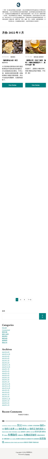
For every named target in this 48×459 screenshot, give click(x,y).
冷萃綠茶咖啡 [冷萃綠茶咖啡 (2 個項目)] (36, 425)
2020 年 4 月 (5, 403)
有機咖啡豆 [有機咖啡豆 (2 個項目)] (20, 435)
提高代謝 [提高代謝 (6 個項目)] (38, 432)
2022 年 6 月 (5, 371)
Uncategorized (6, 330)
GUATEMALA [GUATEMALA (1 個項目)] (5, 425)
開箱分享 (4, 342)
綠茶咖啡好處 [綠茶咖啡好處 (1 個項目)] (7, 442)
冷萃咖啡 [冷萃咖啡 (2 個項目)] (30, 425)
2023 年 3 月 (5, 360)
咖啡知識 (4, 338)
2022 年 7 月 (5, 369)
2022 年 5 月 (5, 373)
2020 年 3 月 (5, 405)
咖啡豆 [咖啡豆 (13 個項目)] (33, 429)
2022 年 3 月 (5, 377)
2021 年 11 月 (6, 386)
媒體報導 (41, 57)
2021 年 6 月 (5, 396)
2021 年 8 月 (5, 392)
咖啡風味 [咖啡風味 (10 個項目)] (39, 429)
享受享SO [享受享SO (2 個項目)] (24, 425)
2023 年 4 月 (5, 358)
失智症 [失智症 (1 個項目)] (19, 431)
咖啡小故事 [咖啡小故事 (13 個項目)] (10, 429)
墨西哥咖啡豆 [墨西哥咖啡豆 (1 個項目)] (14, 431)
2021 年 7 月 (5, 394)
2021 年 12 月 (6, 384)
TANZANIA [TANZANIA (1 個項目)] (14, 425)
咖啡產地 (13, 57)
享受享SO (26, 6)
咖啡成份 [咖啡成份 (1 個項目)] (16, 429)
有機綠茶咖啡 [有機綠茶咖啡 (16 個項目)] (30, 435)
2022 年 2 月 (5, 379)
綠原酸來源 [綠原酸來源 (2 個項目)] (23, 438)
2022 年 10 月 (6, 367)
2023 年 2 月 (5, 362)
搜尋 (3, 311)
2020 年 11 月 (6, 398)
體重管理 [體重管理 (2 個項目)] (26, 442)
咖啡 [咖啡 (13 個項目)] (42, 425)
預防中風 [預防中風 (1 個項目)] (22, 442)
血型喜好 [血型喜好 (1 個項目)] (12, 442)
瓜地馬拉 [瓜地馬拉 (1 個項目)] (14, 438)
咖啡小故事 (5, 334)
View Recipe (12, 85)
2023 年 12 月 (6, 354)
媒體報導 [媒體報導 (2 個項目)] (23, 431)
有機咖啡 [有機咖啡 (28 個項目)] (12, 435)
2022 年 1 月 (5, 381)
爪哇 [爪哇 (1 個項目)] (11, 438)
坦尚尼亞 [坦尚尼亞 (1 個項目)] (7, 431)
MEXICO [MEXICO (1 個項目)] (10, 425)
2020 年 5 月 (5, 401)
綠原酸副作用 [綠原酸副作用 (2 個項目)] (29, 438)
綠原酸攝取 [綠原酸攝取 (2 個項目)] (36, 438)
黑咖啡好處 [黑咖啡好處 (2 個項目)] (36, 442)
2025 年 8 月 (5, 352)
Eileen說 (4, 328)
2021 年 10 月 (6, 388)
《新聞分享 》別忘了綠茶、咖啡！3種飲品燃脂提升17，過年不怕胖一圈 (35, 63)
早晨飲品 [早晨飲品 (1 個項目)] (5, 435)
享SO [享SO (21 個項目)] (19, 425)
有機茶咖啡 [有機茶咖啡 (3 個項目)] (7, 438)
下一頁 (29, 299)
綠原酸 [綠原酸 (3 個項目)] (18, 438)
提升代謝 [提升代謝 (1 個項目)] (32, 431)
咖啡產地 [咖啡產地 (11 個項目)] (22, 429)
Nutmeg (27, 454)
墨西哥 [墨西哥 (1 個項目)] (10, 431)
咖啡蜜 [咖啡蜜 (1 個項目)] (28, 429)
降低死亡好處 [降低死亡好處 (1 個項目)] (17, 442)
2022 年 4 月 (5, 375)
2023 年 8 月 (5, 356)
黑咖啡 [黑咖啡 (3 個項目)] (30, 442)
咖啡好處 (36, 57)
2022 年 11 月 (6, 365)
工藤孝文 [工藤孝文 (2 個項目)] (28, 431)
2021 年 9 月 (5, 390)
